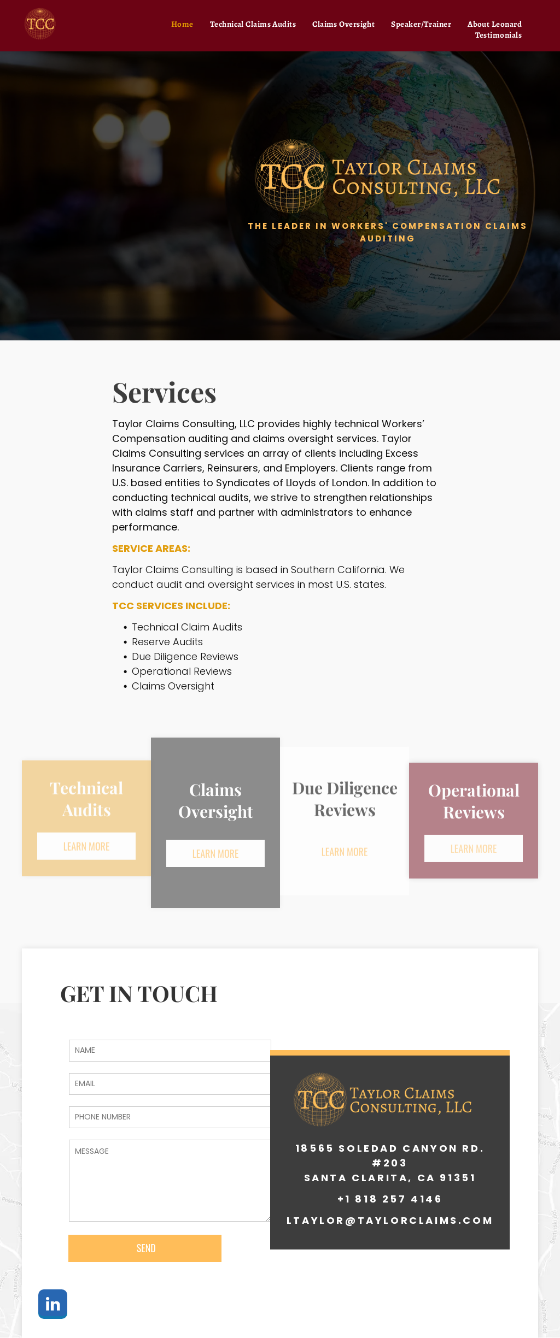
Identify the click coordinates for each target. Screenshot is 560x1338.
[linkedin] (52, 1305)
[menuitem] (182, 24)
